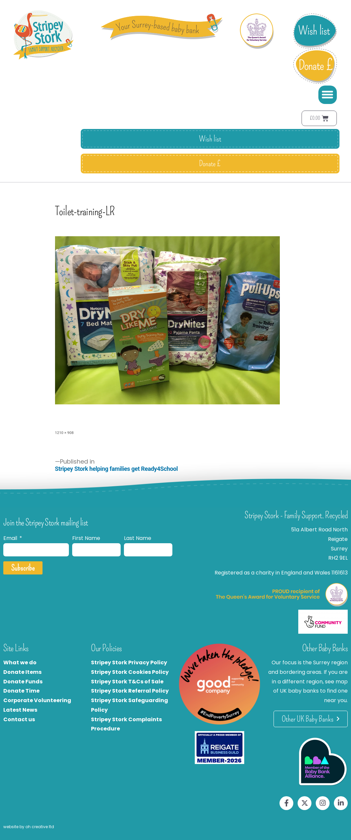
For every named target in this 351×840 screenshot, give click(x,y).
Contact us (19, 719)
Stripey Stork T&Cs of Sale (127, 681)
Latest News (20, 710)
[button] (327, 95)
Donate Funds (23, 681)
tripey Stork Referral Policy (131, 691)
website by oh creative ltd (28, 826)
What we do (20, 662)
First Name (86, 538)
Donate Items (22, 672)
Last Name (137, 538)
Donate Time (21, 691)
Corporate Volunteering (37, 700)
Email (10, 538)
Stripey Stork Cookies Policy (130, 672)
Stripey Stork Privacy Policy (129, 662)
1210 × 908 (64, 432)
